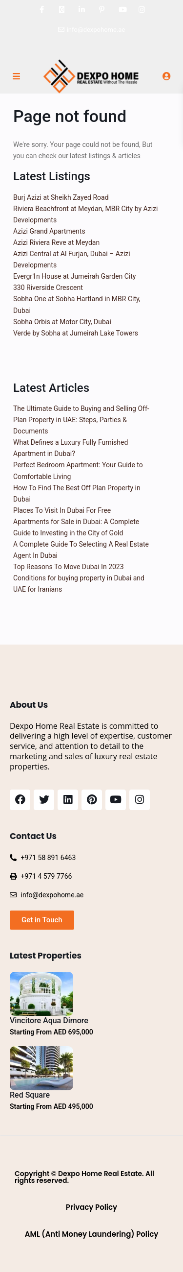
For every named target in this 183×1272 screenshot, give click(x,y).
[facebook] (42, 10)
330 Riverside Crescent (48, 287)
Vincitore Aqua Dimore (49, 1020)
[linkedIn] (82, 10)
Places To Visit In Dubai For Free (62, 510)
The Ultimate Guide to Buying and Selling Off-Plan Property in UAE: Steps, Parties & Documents (81, 420)
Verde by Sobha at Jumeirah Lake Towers (75, 333)
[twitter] (62, 10)
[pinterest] (102, 10)
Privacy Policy (91, 1207)
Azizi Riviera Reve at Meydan (56, 242)
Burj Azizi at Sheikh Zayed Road (61, 197)
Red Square (30, 1095)
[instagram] (142, 10)
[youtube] (122, 10)
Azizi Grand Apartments (49, 231)
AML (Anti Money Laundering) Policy (92, 1234)
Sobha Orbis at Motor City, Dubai (62, 322)
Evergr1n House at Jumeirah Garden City (74, 276)
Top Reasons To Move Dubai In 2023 (68, 567)
